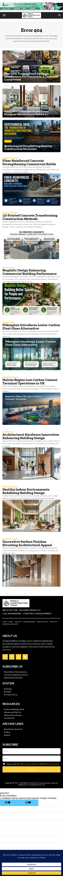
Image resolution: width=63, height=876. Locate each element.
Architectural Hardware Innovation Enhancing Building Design (30, 436)
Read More (6, 650)
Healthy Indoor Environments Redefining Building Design (25, 491)
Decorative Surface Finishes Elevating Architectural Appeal (27, 543)
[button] (4, 15)
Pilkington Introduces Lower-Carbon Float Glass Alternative (31, 326)
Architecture (8, 268)
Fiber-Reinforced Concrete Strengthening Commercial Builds (29, 162)
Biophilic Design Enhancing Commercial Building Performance (29, 272)
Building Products (10, 158)
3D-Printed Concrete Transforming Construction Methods (29, 217)
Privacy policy (53, 764)
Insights (8, 141)
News (7, 69)
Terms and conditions (29, 764)
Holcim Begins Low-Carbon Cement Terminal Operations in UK (29, 381)
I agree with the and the (30, 764)
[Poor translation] (28, 802)
